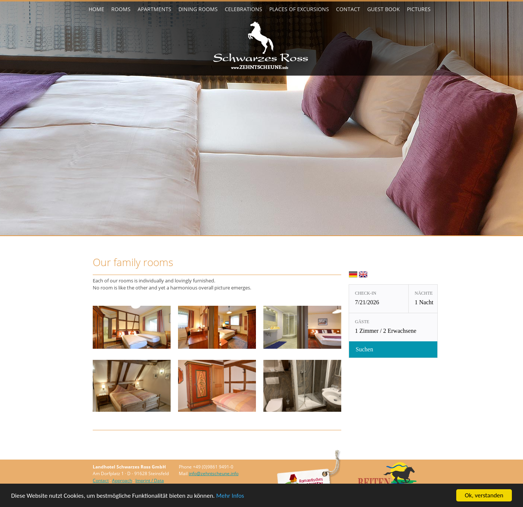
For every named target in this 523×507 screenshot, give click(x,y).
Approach (122, 480)
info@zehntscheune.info (214, 473)
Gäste (362, 321)
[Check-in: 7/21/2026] (378, 299)
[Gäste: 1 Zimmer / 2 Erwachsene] (408, 327)
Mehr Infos (230, 496)
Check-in (365, 293)
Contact (101, 480)
